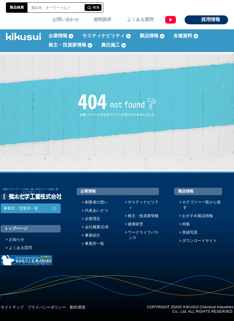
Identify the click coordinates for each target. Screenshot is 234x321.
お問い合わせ (65, 19)
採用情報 (210, 19)
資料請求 (102, 19)
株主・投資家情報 (143, 216)
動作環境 (77, 307)
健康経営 (135, 224)
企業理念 (92, 218)
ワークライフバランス (143, 235)
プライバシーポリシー (47, 307)
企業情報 (88, 191)
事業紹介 (92, 235)
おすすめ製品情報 (197, 216)
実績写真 (190, 232)
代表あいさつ (96, 210)
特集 (186, 224)
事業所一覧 (94, 243)
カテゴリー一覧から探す (201, 205)
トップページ (16, 228)
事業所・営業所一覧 (21, 208)
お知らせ (16, 239)
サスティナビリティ (103, 35)
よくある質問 (140, 19)
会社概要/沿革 (97, 227)
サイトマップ (12, 307)
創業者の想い (96, 202)
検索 (96, 7)
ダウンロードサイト (199, 240)
